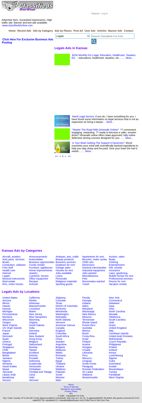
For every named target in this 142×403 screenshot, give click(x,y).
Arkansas (34, 303)
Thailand (60, 363)
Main (58, 380)
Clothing (113, 262)
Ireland (33, 333)
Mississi (60, 377)
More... (130, 58)
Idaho (85, 306)
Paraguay (87, 366)
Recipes (33, 281)
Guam (112, 325)
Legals (6, 276)
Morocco (87, 358)
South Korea (89, 363)
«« (56, 156)
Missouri (87, 317)
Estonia (33, 355)
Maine (32, 311)
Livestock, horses (38, 276)
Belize (5, 355)
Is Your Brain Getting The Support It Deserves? (98, 143)
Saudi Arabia (9, 366)
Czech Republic (118, 341)
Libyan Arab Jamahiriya (9, 376)
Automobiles (36, 259)
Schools (33, 284)
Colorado (61, 300)
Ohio (111, 308)
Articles (101, 30)
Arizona (6, 300)
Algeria (113, 358)
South (59, 374)
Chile (5, 350)
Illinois (5, 303)
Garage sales (63, 267)
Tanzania (7, 372)
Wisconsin (8, 319)
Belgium (33, 341)
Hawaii (6, 306)
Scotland (34, 352)
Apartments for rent (93, 256)
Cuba (112, 361)
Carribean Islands (119, 333)
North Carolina (117, 311)
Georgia (86, 300)
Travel (85, 284)
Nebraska (61, 317)
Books (5, 262)
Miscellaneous (90, 276)
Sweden (60, 341)
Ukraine (60, 366)
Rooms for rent (117, 281)
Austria (86, 344)
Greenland (115, 363)
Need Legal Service (83, 116)
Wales (59, 352)
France (6, 330)
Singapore (8, 347)
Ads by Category (43, 30)
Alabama (61, 297)
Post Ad (78, 30)
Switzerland (35, 344)
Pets (84, 278)
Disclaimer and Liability (71, 389)
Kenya (112, 352)
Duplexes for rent (65, 265)
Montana (7, 317)
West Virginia (9, 325)
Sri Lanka (87, 372)
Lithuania (87, 352)
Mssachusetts (90, 377)
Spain (5, 339)
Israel (85, 339)
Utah (111, 322)
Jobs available (64, 273)
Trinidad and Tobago (40, 372)
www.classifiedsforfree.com (17, 25)
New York (114, 297)
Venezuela (35, 366)
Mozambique (116, 369)
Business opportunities (41, 262)
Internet (6, 273)
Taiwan (33, 350)
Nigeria (6, 361)
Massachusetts (37, 306)
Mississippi (88, 311)
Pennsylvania (9, 314)
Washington (62, 314)
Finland (86, 341)
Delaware (114, 303)
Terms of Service (71, 387)
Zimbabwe (35, 369)
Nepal (5, 369)
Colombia (61, 333)
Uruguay (87, 361)
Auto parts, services (13, 259)
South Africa (62, 336)
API (71, 393)
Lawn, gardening (118, 273)
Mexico (86, 330)
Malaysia (61, 350)
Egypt (59, 361)
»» (69, 156)
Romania (61, 355)
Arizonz (6, 380)
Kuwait (112, 366)
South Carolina (117, 319)
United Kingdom (118, 328)
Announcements (38, 256)
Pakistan (60, 372)
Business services (66, 262)
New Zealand (36, 336)
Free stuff (7, 267)
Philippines (115, 344)
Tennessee (88, 319)
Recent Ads (24, 30)
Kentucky (61, 308)
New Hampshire (38, 317)
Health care (8, 270)
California (34, 297)
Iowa (111, 306)
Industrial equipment (93, 270)
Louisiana (34, 308)
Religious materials (66, 281)
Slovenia (7, 363)
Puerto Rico (88, 325)
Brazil (85, 333)
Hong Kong (35, 339)
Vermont (60, 322)
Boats (112, 259)
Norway (33, 347)
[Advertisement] (27, 70)
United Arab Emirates (121, 336)
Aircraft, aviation (11, 256)
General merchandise (94, 267)
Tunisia (113, 372)
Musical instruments (13, 278)
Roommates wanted (93, 281)
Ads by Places (63, 30)
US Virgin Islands (12, 328)
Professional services (121, 278)
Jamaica (7, 358)
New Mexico (89, 314)
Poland (113, 347)
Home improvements (40, 270)
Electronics (88, 265)
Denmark (7, 336)
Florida (86, 297)
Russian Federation (93, 369)
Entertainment (116, 265)
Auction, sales (116, 256)
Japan (5, 333)
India (32, 328)
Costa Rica (88, 336)
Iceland (113, 350)
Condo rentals (37, 265)
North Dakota (63, 319)
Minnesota (61, 311)
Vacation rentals (118, 284)
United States (10, 297)
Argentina (61, 344)
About (71, 384)
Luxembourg (116, 355)
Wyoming (34, 319)
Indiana (86, 303)
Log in (104, 13)
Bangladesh (9, 352)
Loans (59, 276)
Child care (88, 262)
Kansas (6, 308)
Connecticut (115, 300)
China (59, 339)
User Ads (89, 30)
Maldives (61, 369)
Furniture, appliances (41, 267)
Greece (6, 341)
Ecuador (33, 358)
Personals (61, 278)
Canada (60, 328)
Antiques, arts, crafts (67, 256)
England (60, 330)
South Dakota (36, 325)
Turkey (59, 358)
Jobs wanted (89, 273)
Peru (85, 355)
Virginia (33, 322)
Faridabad (114, 374)
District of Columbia (66, 306)
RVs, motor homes (12, 284)
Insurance (114, 270)
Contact (128, 30)
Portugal (7, 344)
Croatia (86, 350)
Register (96, 13)
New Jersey (35, 314)
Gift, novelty (115, 267)
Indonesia (34, 361)
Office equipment (38, 278)
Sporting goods (64, 284)
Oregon (6, 322)
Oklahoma (114, 317)
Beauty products (65, 259)
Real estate (8, 281)
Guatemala (35, 363)
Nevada (113, 314)
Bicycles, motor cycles (94, 259)
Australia (87, 328)
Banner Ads (115, 30)
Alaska (33, 300)
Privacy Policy (71, 391)
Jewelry (33, 273)
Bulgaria (60, 347)
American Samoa (65, 325)
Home (12, 30)
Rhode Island (89, 322)
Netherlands (115, 339)
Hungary (87, 347)
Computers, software (14, 265)
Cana (32, 374)
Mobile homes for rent (121, 276)
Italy (111, 330)
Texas (59, 303)
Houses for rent (64, 270)
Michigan (7, 311)
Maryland (87, 308)
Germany (34, 330)
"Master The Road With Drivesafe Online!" (95, 129)
